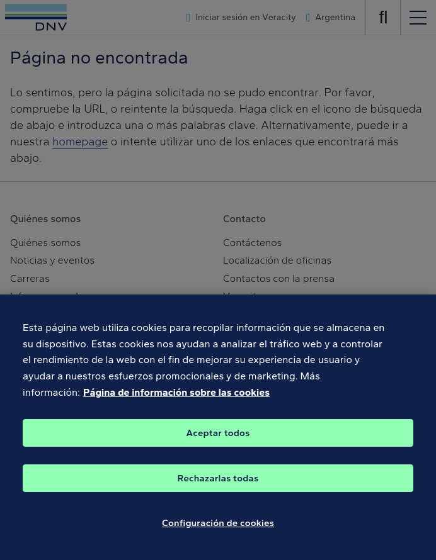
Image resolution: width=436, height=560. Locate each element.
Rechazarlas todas (218, 486)
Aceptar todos (218, 441)
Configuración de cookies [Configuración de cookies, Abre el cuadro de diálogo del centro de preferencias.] (218, 531)
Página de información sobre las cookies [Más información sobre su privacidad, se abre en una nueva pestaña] (176, 400)
